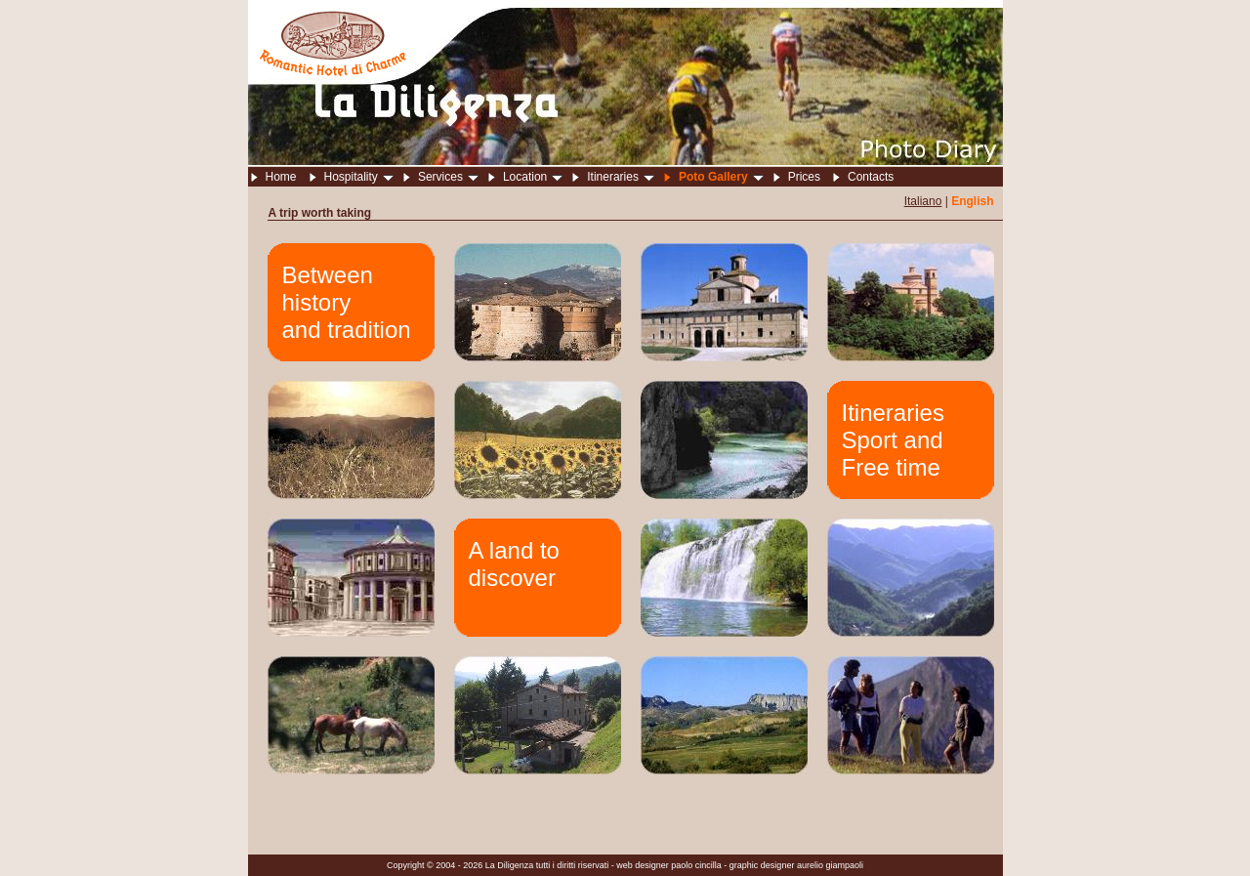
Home (281, 177)
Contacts (871, 177)
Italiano (923, 201)
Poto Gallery (721, 177)
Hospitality (359, 177)
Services (448, 177)
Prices (804, 177)
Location (532, 177)
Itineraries (620, 177)
